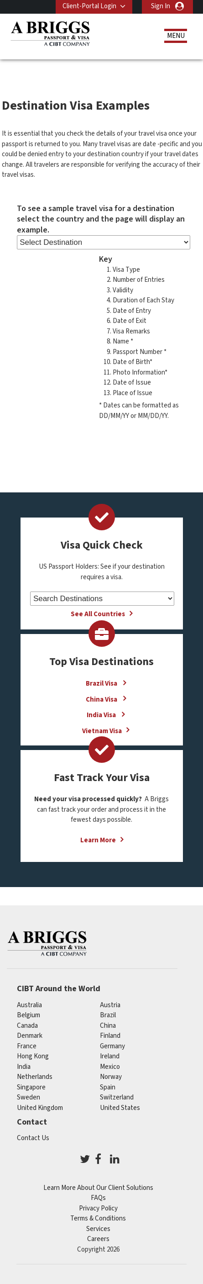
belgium (28, 1015)
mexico (110, 1067)
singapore (31, 1087)
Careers (98, 1239)
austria (110, 1005)
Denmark (29, 1036)
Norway (111, 1077)
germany (112, 1046)
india (24, 1067)
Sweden (28, 1097)
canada (27, 1025)
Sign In (160, 6)
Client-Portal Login (89, 6)
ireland (110, 1056)
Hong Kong (33, 1056)
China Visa (102, 699)
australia (29, 1005)
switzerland (117, 1097)
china (108, 1025)
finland (110, 1036)
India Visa (102, 715)
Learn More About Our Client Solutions (98, 1188)
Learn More (98, 840)
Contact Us (33, 1138)
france (26, 1046)
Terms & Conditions (98, 1218)
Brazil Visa (102, 683)
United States (120, 1108)
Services (98, 1229)
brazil (108, 1015)
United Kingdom (40, 1108)
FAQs (98, 1198)
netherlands (34, 1077)
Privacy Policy (98, 1208)
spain (107, 1087)
